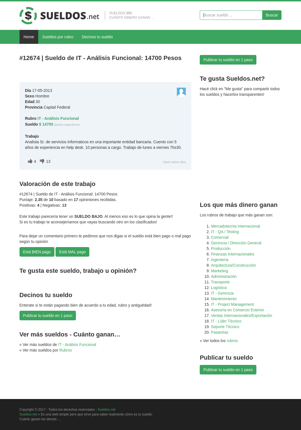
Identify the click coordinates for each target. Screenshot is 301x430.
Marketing (219, 271)
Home (29, 37)
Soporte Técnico (225, 326)
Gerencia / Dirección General (236, 243)
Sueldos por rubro (57, 37)
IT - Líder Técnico (226, 321)
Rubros (65, 350)
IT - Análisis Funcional (77, 344)
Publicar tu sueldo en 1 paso (48, 315)
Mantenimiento (224, 299)
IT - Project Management (232, 304)
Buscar (272, 15)
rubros (232, 340)
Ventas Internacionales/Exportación (241, 315)
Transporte (220, 282)
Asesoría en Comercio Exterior (237, 310)
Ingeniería (219, 259)
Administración (224, 276)
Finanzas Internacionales (232, 254)
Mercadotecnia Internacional (235, 226)
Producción (220, 248)
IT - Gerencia (222, 293)
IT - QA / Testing (225, 232)
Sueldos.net (106, 410)
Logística (219, 287)
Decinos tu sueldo (97, 37)
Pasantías (219, 332)
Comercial (219, 237)
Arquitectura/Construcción (233, 265)
